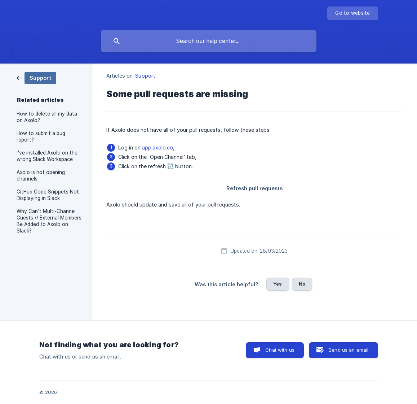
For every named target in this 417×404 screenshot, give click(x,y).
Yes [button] (277, 284)
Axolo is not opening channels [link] (41, 175)
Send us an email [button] (348, 350)
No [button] (302, 284)
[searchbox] (208, 41)
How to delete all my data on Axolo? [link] (47, 117)
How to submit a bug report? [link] (41, 136)
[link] (36, 77)
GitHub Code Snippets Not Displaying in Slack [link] (48, 195)
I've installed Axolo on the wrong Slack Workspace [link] (47, 156)
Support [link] (145, 76)
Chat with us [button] (279, 350)
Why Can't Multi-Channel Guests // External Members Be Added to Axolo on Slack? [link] (49, 221)
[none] (352, 13)
